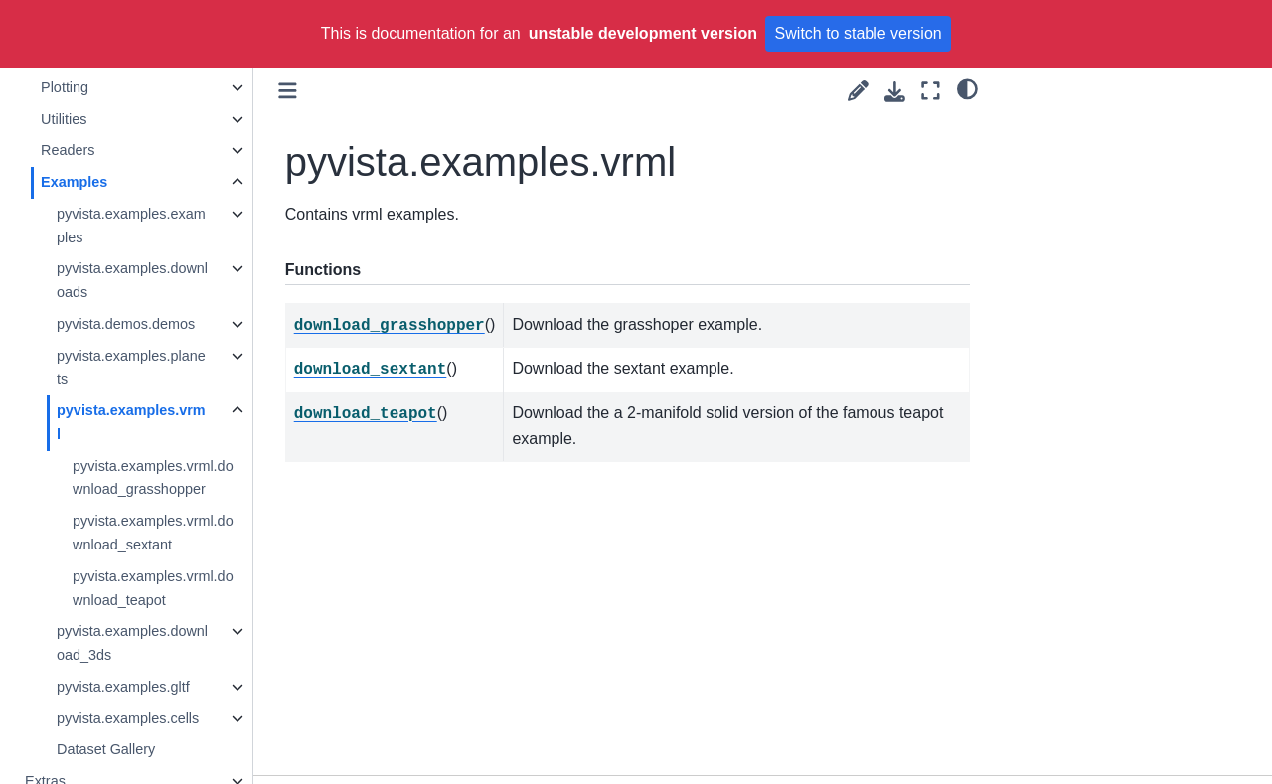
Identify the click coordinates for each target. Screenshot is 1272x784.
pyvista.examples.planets (132, 368)
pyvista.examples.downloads (133, 280)
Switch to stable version (858, 33)
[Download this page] (894, 92)
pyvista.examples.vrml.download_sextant (154, 532)
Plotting (65, 87)
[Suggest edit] (858, 91)
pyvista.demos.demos (127, 324)
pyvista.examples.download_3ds (133, 643)
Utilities (64, 119)
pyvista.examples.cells (129, 718)
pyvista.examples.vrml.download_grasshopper (154, 478)
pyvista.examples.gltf (124, 687)
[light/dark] (967, 88)
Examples (75, 182)
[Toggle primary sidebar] (288, 91)
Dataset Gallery (107, 749)
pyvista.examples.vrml (132, 422)
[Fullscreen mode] (930, 91)
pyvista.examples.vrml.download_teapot (154, 588)
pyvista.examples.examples (132, 225)
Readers (68, 150)
